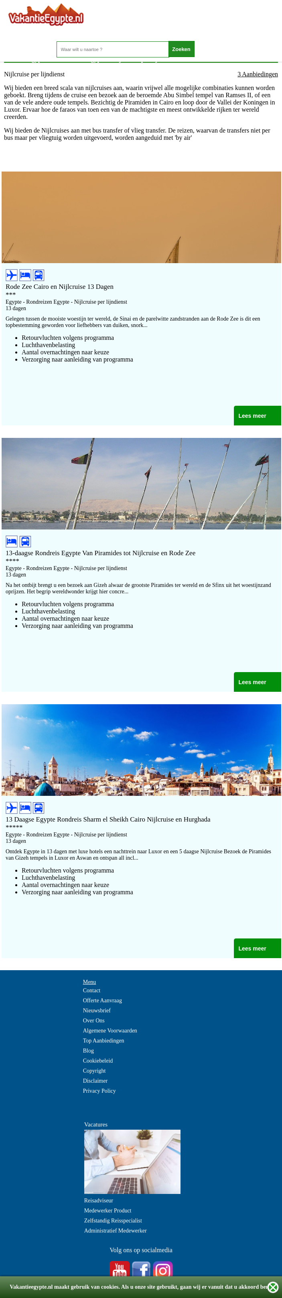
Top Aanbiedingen (103, 1041)
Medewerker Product (108, 1211)
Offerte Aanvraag (102, 1001)
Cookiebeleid (98, 1061)
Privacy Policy (99, 1091)
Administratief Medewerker (115, 1231)
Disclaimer (95, 1081)
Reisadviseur (98, 1201)
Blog (88, 1051)
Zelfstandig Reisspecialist (113, 1221)
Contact (92, 990)
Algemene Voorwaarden (110, 1031)
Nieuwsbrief (97, 1011)
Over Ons (94, 1021)
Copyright (94, 1071)
